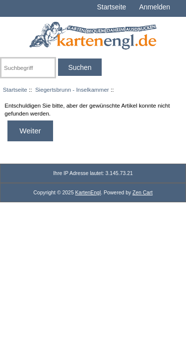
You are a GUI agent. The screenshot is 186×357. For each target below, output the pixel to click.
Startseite (111, 7)
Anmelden (154, 7)
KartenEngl (88, 192)
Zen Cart (142, 192)
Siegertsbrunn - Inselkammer (72, 89)
